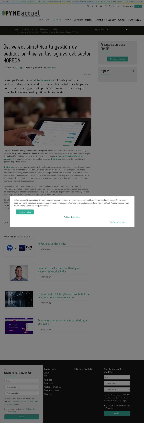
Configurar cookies (117, 222)
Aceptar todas (25, 212)
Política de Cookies (72, 217)
